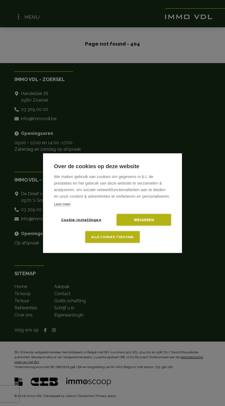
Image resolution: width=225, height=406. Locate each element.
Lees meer (62, 204)
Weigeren (144, 219)
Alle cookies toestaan (112, 237)
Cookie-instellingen (81, 219)
